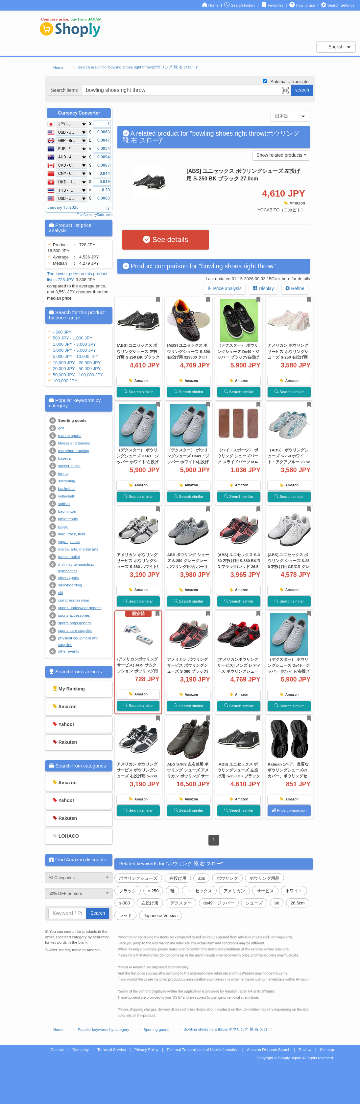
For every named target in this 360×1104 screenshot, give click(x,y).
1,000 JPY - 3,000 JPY (74, 344)
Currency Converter (79, 113)
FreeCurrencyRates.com (94, 215)
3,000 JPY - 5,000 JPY (74, 350)
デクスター (181, 903)
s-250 (153, 890)
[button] (285, 91)
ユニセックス (199, 890)
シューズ (254, 903)
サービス (265, 890)
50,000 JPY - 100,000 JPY (78, 374)
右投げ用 (177, 878)
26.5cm (298, 903)
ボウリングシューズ (138, 878)
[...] (187, 90)
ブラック (127, 890)
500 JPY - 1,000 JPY (72, 338)
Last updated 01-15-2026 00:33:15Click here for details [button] (258, 278)
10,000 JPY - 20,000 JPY (77, 362)
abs (201, 878)
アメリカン (234, 890)
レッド (125, 915)
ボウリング (227, 878)
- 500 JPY (62, 332)
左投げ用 (149, 903)
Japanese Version (161, 915)
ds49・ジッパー (219, 903)
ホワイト (293, 890)
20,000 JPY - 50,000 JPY (77, 368)
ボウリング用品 (264, 878)
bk (277, 903)
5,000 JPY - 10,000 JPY (76, 356)
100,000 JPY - (66, 380)
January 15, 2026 (63, 207)
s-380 (124, 903)
